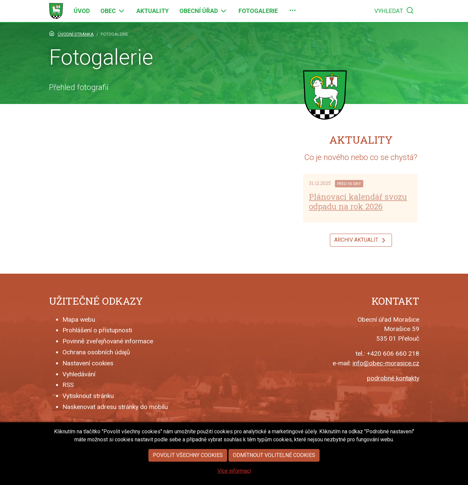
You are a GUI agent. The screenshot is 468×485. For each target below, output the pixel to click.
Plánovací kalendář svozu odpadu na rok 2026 (358, 201)
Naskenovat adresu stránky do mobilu (115, 407)
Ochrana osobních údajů (96, 352)
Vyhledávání (78, 374)
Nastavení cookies (87, 363)
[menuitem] (81, 11)
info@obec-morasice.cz (386, 363)
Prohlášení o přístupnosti (97, 330)
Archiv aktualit (361, 240)
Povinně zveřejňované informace (107, 341)
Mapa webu (78, 319)
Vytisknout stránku (88, 396)
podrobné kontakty (393, 378)
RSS (68, 385)
